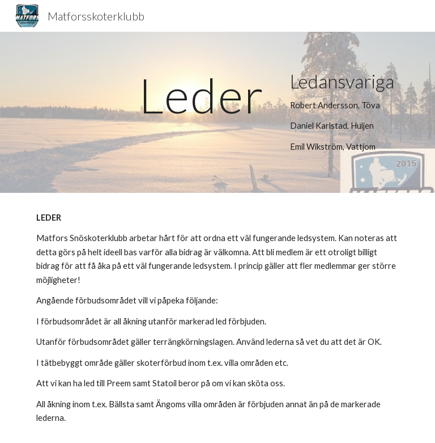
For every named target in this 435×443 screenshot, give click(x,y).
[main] (201, 95)
